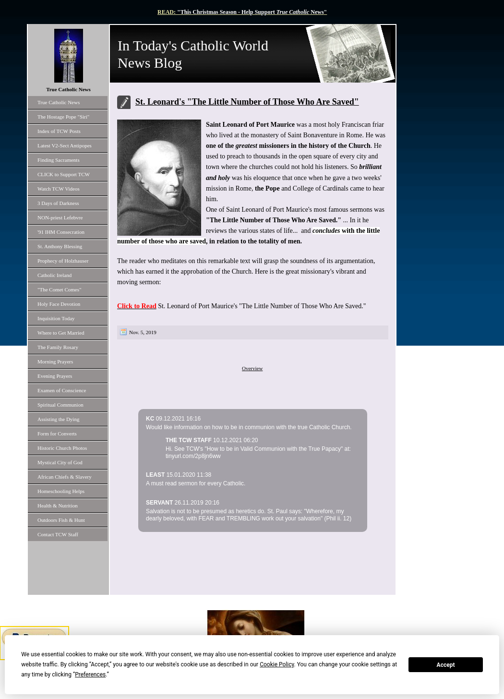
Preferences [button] (90, 674)
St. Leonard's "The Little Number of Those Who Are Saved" (247, 102)
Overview (252, 368)
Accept (446, 665)
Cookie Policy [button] (277, 664)
